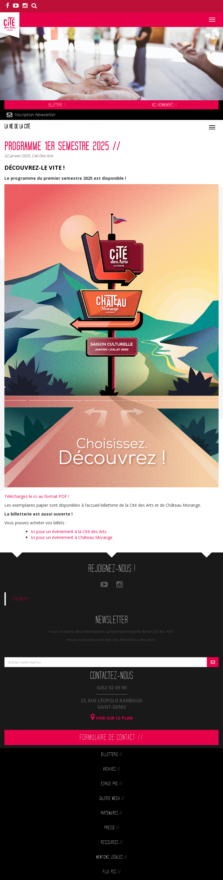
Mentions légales (111, 857)
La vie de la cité (17, 126)
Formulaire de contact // (111, 737)
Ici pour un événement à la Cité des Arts (69, 531)
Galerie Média (111, 798)
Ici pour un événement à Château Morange (72, 537)
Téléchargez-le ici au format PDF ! (36, 496)
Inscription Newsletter (34, 114)
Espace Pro (111, 783)
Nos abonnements (164, 105)
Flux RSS (111, 871)
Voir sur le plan (111, 718)
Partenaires (111, 813)
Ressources (112, 842)
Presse (111, 827)
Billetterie (57, 105)
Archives (111, 769)
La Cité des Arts (20, 598)
